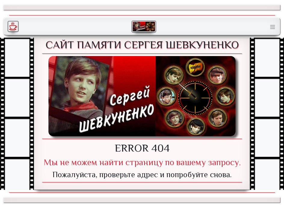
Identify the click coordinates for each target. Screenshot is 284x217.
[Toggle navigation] (272, 27)
